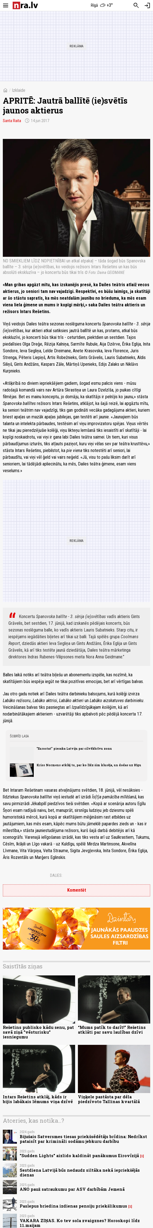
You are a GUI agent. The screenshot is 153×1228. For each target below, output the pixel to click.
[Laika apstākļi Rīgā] (102, 6)
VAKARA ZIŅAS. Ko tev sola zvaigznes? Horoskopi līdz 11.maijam (80, 1223)
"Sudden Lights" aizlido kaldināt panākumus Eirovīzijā (79, 1155)
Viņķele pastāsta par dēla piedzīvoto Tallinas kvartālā (109, 1099)
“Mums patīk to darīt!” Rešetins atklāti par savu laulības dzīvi (112, 1030)
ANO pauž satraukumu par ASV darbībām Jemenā (72, 1189)
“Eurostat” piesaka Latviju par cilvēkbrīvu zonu (74, 749)
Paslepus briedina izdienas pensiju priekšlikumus (73, 1206)
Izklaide (18, 90)
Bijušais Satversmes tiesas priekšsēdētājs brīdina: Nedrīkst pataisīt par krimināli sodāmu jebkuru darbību (83, 1139)
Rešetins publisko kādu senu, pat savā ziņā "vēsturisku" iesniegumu (38, 1032)
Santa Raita (12, 120)
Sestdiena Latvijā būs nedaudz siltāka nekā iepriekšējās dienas (80, 1173)
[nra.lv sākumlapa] (25, 5)
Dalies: (56, 875)
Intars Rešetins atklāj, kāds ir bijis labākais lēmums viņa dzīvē (38, 1099)
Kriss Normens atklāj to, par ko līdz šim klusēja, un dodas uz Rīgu (89, 765)
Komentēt (76, 890)
